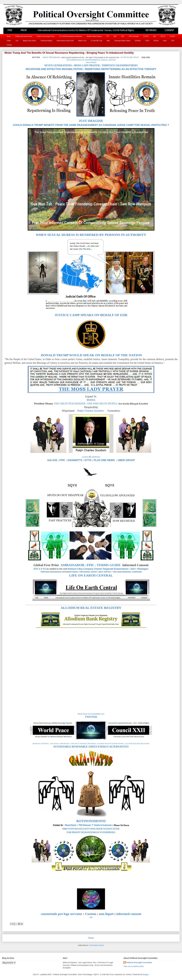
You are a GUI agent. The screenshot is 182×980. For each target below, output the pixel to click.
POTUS (91, 400)
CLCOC (146, 36)
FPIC (62, 460)
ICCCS (163, 36)
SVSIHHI (138, 40)
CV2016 (172, 36)
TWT (172, 40)
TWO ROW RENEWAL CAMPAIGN (127, 572)
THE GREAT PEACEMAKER (69, 403)
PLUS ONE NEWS (104, 460)
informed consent (128, 914)
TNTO (147, 40)
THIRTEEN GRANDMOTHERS (120, 65)
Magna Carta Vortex (29, 40)
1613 (133, 569)
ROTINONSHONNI (91, 821)
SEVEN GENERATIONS (58, 65)
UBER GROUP (126, 460)
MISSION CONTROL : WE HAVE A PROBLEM (50, 743)
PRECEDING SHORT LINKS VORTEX (95, 572)
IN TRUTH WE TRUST (130, 57)
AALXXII (52, 460)
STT (108, 36)
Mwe (108, 40)
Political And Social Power (23, 36)
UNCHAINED (91, 62)
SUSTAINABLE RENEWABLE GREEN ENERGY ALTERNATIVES (91, 746)
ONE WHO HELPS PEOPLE (102, 403)
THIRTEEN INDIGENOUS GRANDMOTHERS (59, 572)
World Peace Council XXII (65, 40)
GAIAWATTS (74, 460)
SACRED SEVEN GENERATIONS (110, 743)
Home (9, 36)
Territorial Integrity (46, 40)
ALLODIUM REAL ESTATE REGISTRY (91, 608)
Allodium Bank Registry (94, 36)
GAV (154, 36)
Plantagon (142, 569)
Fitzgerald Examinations (115, 569)
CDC (122, 36)
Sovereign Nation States (122, 40)
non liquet (106, 914)
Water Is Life (82, 40)
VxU (17, 40)
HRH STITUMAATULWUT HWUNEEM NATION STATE (91, 829)
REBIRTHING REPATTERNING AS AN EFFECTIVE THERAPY (120, 69)
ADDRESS (95, 457)
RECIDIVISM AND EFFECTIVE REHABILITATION (54, 69)
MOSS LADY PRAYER (87, 65)
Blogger (146, 974)
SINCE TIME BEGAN (51, 57)
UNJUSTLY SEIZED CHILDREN (83, 743)
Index (165, 40)
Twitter (9, 40)
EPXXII (156, 40)
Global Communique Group (46, 36)
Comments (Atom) (96, 945)
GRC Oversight (134, 36)
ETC (36, 569)
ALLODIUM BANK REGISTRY (137, 743)
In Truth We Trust (96, 40)
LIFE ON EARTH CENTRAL (91, 575)
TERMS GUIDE (109, 565)
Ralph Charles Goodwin (90, 410)
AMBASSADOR (72, 565)
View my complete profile (133, 966)
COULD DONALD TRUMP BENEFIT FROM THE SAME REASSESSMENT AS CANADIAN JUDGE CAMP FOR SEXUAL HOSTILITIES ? (91, 125)
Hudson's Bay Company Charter (85, 569)
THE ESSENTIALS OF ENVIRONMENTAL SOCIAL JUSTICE (91, 60)
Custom (90, 914)
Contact (9, 45)
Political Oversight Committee (139, 962)
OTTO (87, 460)
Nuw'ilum (70, 825)
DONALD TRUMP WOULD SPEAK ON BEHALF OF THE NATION (91, 355)
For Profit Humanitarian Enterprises (70, 36)
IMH (115, 36)
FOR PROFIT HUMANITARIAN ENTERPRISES (91, 832)
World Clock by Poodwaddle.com (91, 714)
